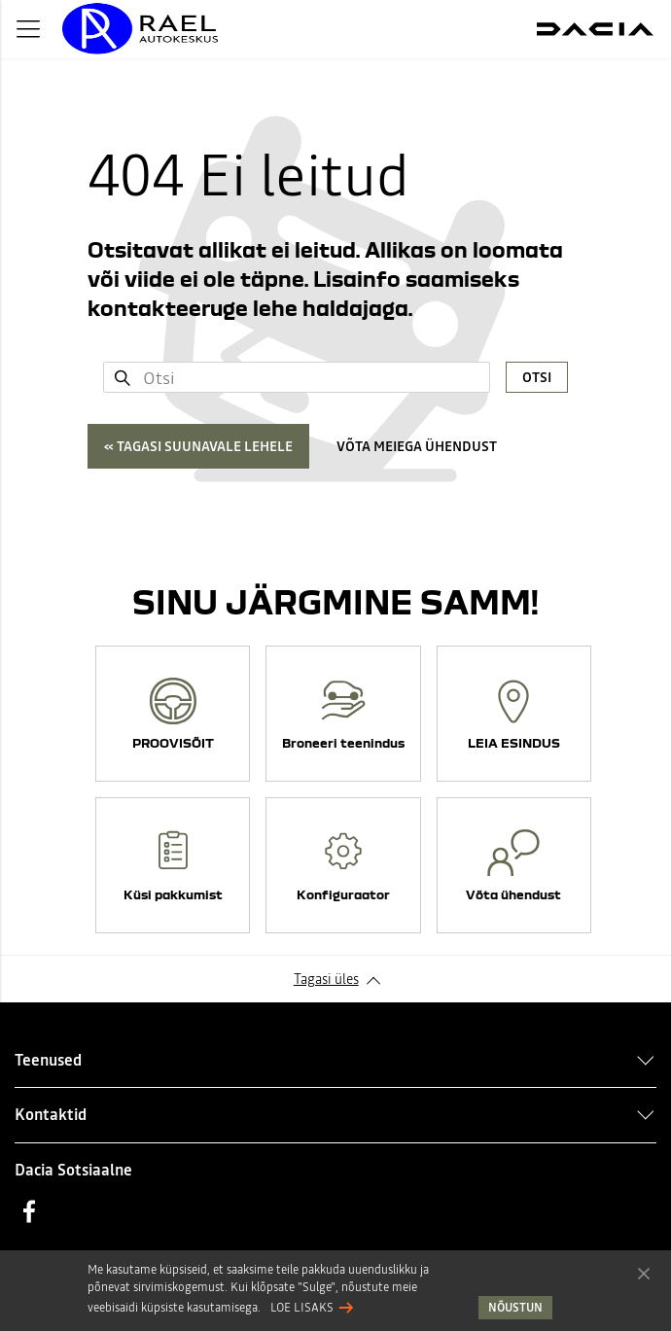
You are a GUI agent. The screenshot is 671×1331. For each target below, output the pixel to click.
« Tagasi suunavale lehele (198, 446)
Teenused (48, 1059)
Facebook (29, 1211)
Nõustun (643, 1272)
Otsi (536, 377)
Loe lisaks (302, 1307)
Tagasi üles (326, 979)
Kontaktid (51, 1114)
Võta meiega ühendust (416, 446)
